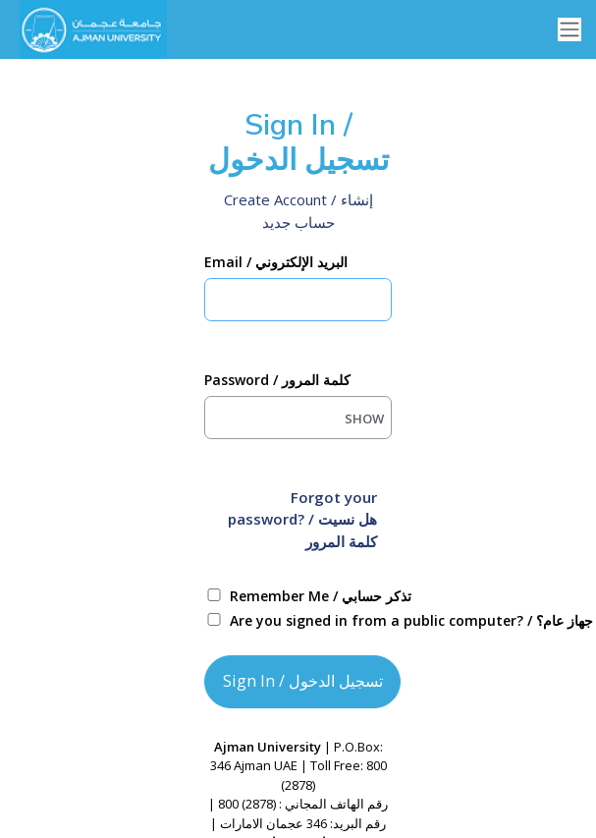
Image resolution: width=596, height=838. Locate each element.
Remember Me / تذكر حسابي (320, 596)
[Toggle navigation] (569, 30)
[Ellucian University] (88, 29)
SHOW (364, 418)
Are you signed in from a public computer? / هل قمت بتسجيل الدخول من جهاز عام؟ (320, 620)
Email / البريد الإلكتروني (276, 261)
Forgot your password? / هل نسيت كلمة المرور (302, 519)
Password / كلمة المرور (277, 379)
